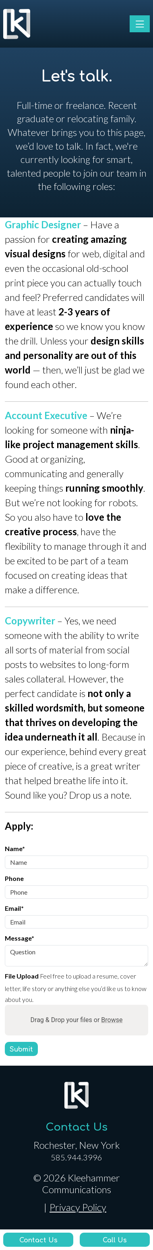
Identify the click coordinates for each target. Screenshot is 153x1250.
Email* (14, 908)
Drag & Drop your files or (77, 1020)
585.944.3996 (76, 1157)
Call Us (115, 1240)
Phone (14, 878)
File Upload (22, 976)
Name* (15, 848)
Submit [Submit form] (21, 1049)
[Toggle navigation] (140, 23)
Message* (19, 938)
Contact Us (76, 1127)
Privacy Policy (78, 1207)
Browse (111, 1020)
